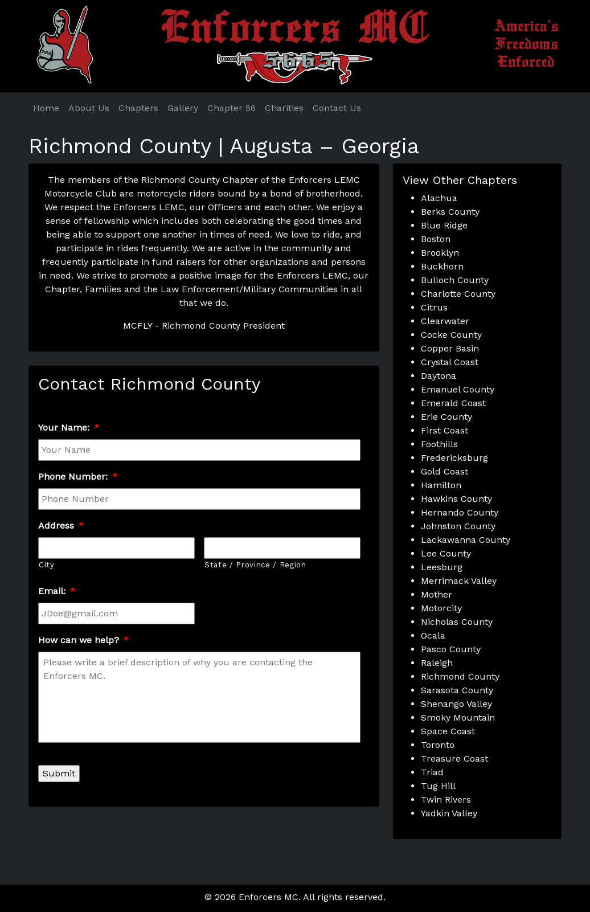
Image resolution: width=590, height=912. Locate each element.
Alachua (439, 198)
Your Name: (68, 427)
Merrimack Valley (459, 580)
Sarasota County (457, 690)
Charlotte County (458, 293)
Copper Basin (450, 348)
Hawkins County (456, 498)
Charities (284, 108)
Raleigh (437, 662)
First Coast (444, 430)
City (47, 565)
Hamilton (441, 485)
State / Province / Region (255, 565)
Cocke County (451, 334)
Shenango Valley (456, 703)
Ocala (433, 635)
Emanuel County (457, 389)
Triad (432, 772)
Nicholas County (457, 621)
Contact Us (337, 108)
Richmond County (460, 676)
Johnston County (458, 526)
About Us (88, 108)
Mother (436, 594)
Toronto (437, 744)
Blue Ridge (444, 225)
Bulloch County (455, 280)
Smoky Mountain (458, 717)
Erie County (446, 416)
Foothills (439, 444)
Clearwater (445, 321)
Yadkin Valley (449, 813)
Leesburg (441, 567)
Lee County (446, 553)
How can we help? (83, 640)
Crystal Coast (449, 362)
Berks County (450, 211)
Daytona (438, 375)
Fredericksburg (454, 457)
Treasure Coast (454, 758)
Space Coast (448, 731)
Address (61, 525)
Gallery (182, 108)
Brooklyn (440, 252)
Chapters (138, 108)
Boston (435, 239)
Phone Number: (77, 476)
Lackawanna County (465, 539)
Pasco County (451, 649)
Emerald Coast (453, 403)
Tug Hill (438, 785)
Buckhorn (442, 266)
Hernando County (459, 512)
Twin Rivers (446, 799)
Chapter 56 (231, 108)
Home (46, 108)
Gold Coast (444, 471)
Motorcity (441, 608)
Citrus (434, 307)
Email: (56, 591)
